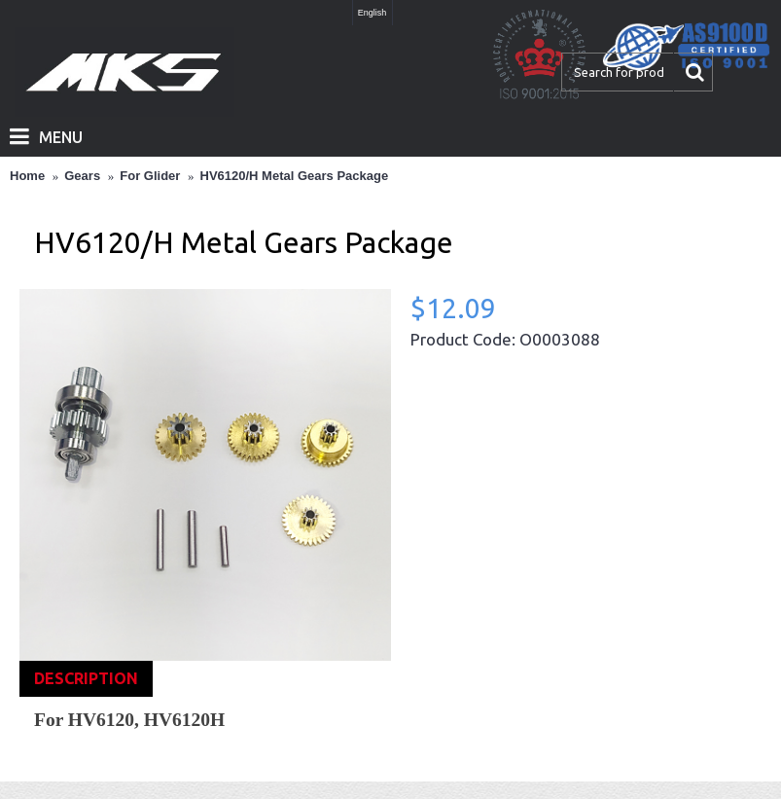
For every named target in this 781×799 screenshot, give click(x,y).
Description (86, 678)
